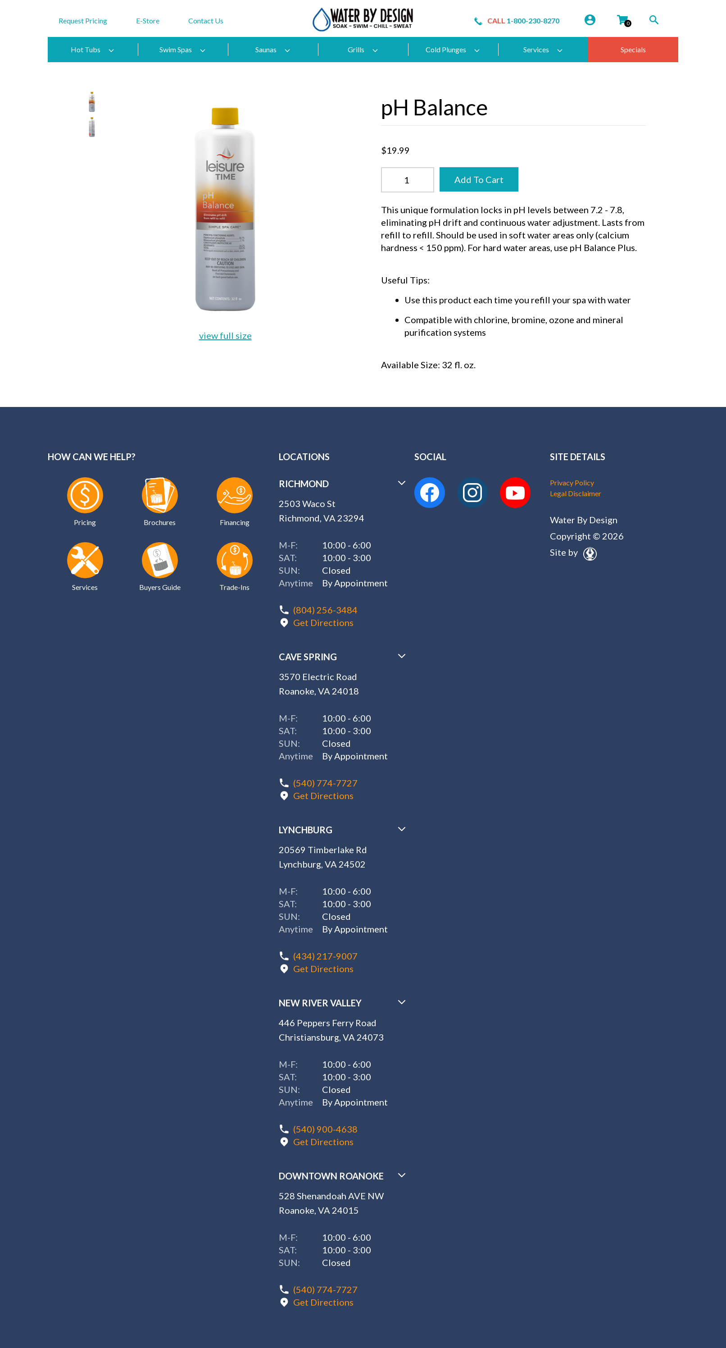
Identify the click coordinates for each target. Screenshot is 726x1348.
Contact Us (205, 20)
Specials (633, 49)
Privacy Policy (572, 482)
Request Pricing (83, 20)
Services (543, 49)
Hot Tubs (93, 49)
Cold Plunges (453, 49)
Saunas (273, 49)
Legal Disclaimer (575, 493)
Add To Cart (479, 179)
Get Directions (323, 622)
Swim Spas (182, 49)
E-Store (147, 20)
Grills (363, 49)
